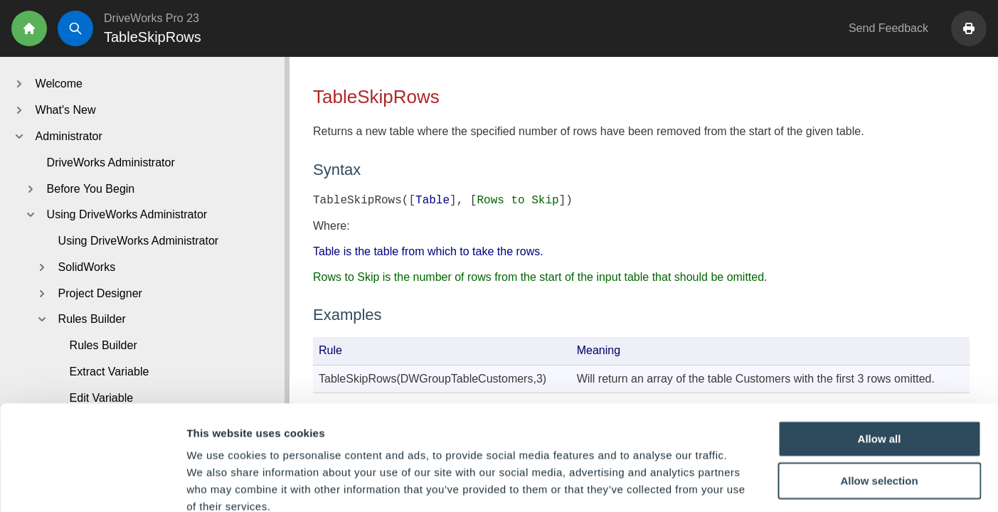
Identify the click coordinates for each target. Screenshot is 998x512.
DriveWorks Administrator (111, 162)
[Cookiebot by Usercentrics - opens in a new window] (92, 484)
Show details (746, 484)
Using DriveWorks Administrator (138, 241)
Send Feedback (888, 28)
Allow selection (879, 401)
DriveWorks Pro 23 (151, 18)
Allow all (879, 359)
